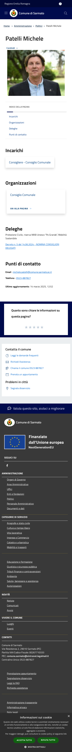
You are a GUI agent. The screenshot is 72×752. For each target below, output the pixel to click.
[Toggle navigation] (6, 13)
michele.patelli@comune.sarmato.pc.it (32, 272)
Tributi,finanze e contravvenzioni (24, 571)
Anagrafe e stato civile (18, 523)
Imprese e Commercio (18, 537)
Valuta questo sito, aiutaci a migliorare (36, 408)
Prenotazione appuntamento (21, 673)
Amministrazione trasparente (22, 702)
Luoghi (10, 624)
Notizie (10, 600)
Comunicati (13, 605)
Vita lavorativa (14, 533)
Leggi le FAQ (13, 683)
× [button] (68, 716)
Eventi (10, 628)
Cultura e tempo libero (18, 528)
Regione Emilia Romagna (17, 3)
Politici (38, 26)
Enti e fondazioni (15, 494)
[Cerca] (65, 13)
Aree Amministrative (17, 484)
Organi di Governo (16, 479)
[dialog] (36, 732)
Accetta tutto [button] (24, 740)
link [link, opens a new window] (65, 734)
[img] (61, 106)
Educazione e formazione (19, 562)
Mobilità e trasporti (17, 547)
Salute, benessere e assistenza (22, 581)
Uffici (9, 489)
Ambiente (12, 576)
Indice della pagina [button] (19, 106)
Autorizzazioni (14, 586)
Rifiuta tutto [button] (48, 740)
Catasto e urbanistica (18, 542)
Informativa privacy (17, 707)
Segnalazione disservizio (19, 678)
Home (7, 26)
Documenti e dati (15, 508)
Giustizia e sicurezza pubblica (22, 566)
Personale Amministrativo (20, 503)
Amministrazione (23, 26)
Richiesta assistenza (17, 688)
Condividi (12, 48)
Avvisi (10, 610)
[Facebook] (7, 466)
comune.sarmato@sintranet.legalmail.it (28, 656)
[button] (36, 746)
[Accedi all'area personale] (60, 3)
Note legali (12, 712)
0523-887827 (23, 278)
